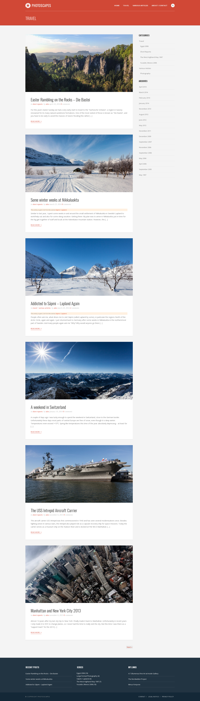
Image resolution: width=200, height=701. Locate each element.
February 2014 (144, 98)
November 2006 (145, 147)
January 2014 (144, 103)
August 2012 (143, 114)
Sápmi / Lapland (61, 210)
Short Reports (38, 104)
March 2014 (143, 92)
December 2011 (145, 131)
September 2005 (145, 169)
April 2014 (142, 87)
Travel (126, 5)
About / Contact (159, 5)
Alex (47, 104)
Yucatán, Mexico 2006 (148, 63)
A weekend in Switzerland (48, 407)
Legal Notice (153, 697)
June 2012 (142, 120)
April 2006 (142, 164)
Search (173, 5)
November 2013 (145, 109)
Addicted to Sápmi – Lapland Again (55, 303)
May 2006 (142, 158)
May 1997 (142, 175)
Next (129, 647)
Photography (145, 73)
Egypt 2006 (144, 46)
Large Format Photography (87, 676)
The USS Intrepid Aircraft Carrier (54, 510)
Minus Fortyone (134, 684)
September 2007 (145, 142)
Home (116, 5)
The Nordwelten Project (137, 679)
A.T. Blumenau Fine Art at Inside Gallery (143, 673)
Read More (36, 121)
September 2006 (145, 153)
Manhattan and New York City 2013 (56, 611)
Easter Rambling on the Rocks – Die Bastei (60, 100)
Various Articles (140, 5)
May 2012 (142, 125)
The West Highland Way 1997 (151, 57)
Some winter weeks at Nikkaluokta (55, 200)
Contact (141, 697)
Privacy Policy (168, 697)
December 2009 (145, 136)
